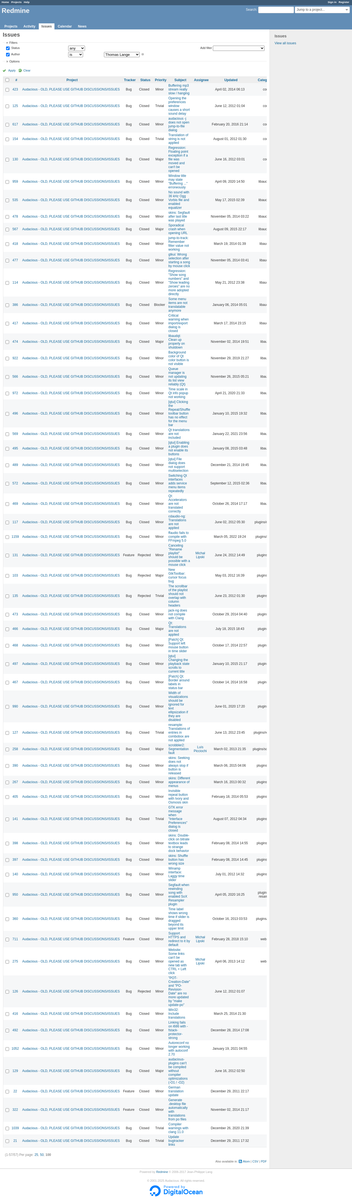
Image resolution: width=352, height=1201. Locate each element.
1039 (15, 1128)
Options (14, 61)
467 (15, 682)
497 (15, 664)
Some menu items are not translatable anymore (177, 304)
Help (27, 2)
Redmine (162, 1171)
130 (15, 159)
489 (15, 465)
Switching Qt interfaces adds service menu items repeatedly (177, 483)
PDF (264, 1161)
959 (15, 181)
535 (15, 200)
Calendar (65, 26)
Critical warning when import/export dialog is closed (178, 323)
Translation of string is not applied (178, 139)
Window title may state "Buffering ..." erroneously (178, 181)
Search (251, 10)
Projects (16, 2)
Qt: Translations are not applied (177, 629)
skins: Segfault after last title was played (179, 216)
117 (15, 522)
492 (15, 1030)
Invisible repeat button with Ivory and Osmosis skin (178, 796)
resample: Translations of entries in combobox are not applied (179, 732)
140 (15, 874)
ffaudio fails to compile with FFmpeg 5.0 (178, 536)
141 (15, 819)
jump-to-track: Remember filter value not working (178, 243)
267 (15, 782)
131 (15, 555)
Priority (160, 80)
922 (15, 358)
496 (15, 413)
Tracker (130, 80)
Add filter (206, 48)
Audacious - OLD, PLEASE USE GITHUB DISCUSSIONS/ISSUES (71, 89)
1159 (15, 537)
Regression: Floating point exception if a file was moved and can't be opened (178, 159)
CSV (255, 1161)
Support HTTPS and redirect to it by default (179, 939)
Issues (47, 26)
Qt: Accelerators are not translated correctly (177, 503)
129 (15, 1071)
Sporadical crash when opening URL (178, 229)
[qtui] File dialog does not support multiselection (178, 465)
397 (15, 860)
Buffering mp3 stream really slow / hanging (178, 89)
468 (15, 645)
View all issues (285, 43)
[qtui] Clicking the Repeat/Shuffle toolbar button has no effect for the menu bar (179, 413)
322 (15, 1110)
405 (15, 797)
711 (15, 939)
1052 (15, 1049)
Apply (12, 70)
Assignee (201, 80)
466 (15, 629)
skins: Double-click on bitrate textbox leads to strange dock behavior (178, 843)
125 (15, 106)
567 (15, 229)
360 (15, 919)
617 (15, 124)
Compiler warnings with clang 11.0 (178, 1128)
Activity (29, 26)
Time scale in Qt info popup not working (178, 393)
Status (15, 48)
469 (15, 504)
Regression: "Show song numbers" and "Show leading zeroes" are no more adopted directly (179, 282)
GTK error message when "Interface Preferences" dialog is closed (177, 818)
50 (41, 1155)
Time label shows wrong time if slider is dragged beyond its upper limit (178, 918)
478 (15, 216)
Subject (180, 80)
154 (15, 139)
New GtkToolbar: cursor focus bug (177, 575)
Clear (27, 70)
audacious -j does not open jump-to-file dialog (178, 124)
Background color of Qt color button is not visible (178, 358)
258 (15, 749)
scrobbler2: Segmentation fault (178, 749)
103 (15, 575)
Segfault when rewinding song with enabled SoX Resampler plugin (178, 894)
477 (15, 260)
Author (15, 54)
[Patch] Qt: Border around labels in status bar (178, 682)
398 (15, 843)
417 (15, 323)
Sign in (332, 2)
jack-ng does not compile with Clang (177, 614)
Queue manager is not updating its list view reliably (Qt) (177, 376)
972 (15, 393)
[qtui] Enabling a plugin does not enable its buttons (178, 448)
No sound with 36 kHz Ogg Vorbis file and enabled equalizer (178, 200)
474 (15, 342)
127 (15, 732)
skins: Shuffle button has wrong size (178, 859)
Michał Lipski (200, 555)
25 (36, 1155)
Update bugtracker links (176, 1141)
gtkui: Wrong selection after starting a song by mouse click (179, 260)
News (82, 26)
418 (15, 244)
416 (15, 1014)
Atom (246, 1161)
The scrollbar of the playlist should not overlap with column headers (178, 595)
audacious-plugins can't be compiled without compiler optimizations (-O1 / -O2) (178, 1070)
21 (15, 1141)
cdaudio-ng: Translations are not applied (177, 522)
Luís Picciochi (200, 749)
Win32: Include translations (176, 1013)
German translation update (175, 1091)
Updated (231, 80)
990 (15, 706)
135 (15, 596)
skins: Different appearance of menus (179, 782)
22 (15, 1091)
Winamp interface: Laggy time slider (176, 874)
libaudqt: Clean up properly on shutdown (176, 341)
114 (15, 282)
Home (5, 2)
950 (15, 894)
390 (15, 765)
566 (15, 377)
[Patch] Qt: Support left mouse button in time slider (178, 645)
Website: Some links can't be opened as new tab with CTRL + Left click (177, 961)
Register (344, 2)
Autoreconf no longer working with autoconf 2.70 (179, 1048)
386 (15, 305)
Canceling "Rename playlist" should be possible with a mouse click (179, 555)
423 (15, 89)
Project (72, 80)
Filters (13, 42)
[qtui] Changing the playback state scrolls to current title (178, 663)
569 (15, 434)
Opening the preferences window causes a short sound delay (179, 106)
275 (15, 961)
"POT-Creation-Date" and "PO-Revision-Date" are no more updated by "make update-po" (179, 991)
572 (15, 483)
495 (15, 448)
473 (15, 614)
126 (15, 991)
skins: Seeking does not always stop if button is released (178, 765)
